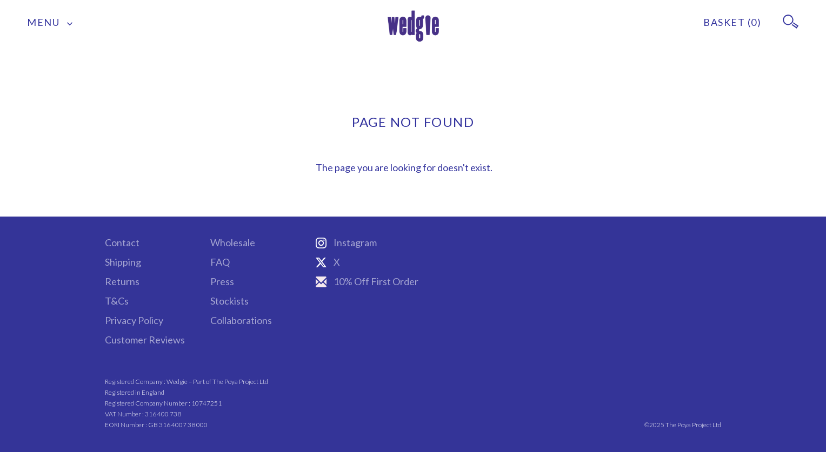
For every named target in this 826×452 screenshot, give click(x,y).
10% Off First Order (367, 281)
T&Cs (117, 301)
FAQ (220, 262)
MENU (50, 22)
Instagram (346, 242)
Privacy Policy (134, 320)
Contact (122, 242)
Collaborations (241, 320)
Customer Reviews (145, 340)
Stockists (229, 301)
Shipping (123, 262)
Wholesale (232, 242)
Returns (122, 281)
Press (222, 281)
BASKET (732, 22)
